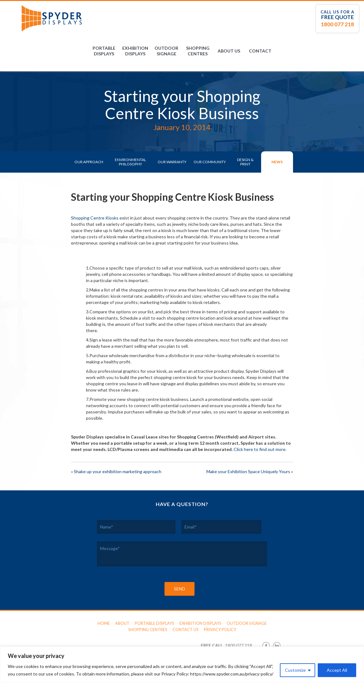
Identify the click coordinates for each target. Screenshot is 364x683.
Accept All (337, 670)
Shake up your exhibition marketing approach (117, 471)
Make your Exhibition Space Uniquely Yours (248, 471)
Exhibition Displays (135, 50)
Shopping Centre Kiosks (95, 217)
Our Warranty (172, 161)
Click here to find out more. (260, 449)
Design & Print (245, 161)
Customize (295, 670)
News (277, 161)
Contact (260, 50)
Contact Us (186, 629)
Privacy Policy (220, 629)
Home (104, 623)
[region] (182, 664)
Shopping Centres (198, 50)
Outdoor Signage (166, 50)
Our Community (210, 161)
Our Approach (88, 161)
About (122, 623)
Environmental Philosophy (130, 161)
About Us (229, 50)
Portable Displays (104, 50)
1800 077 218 (337, 24)
